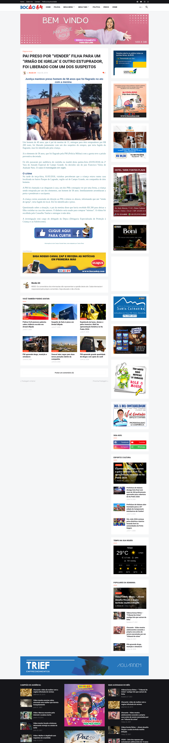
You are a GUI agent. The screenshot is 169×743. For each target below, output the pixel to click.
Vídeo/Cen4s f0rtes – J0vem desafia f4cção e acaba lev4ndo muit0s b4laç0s (134, 729)
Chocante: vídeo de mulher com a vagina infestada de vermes (45, 691)
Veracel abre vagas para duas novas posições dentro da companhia (63, 356)
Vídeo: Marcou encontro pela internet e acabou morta (44, 714)
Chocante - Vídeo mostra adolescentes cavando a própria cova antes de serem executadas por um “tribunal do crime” (136, 632)
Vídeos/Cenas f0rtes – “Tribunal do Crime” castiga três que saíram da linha (136, 616)
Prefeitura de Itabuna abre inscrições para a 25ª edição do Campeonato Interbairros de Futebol (136, 508)
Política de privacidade (49, 2)
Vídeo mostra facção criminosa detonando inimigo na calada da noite (45, 725)
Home (22, 2)
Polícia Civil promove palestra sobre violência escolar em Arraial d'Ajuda (34, 324)
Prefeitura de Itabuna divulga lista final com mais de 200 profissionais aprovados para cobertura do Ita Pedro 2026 (136, 492)
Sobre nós (29, 2)
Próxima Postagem (100, 381)
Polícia (57, 7)
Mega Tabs (82, 7)
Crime (114, 7)
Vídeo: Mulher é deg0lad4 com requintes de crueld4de (44, 737)
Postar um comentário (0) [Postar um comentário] (64, 373)
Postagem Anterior (28, 381)
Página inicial (27, 51)
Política (96, 7)
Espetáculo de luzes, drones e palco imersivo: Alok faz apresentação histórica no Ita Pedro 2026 (91, 325)
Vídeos (106, 7)
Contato (37, 2)
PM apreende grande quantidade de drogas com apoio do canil (92, 355)
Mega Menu (68, 7)
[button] (141, 7)
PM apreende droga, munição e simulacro (35, 355)
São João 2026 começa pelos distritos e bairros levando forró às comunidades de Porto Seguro (135, 523)
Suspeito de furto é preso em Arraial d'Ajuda (62, 323)
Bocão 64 (35, 283)
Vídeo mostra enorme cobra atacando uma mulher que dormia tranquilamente (45, 702)
